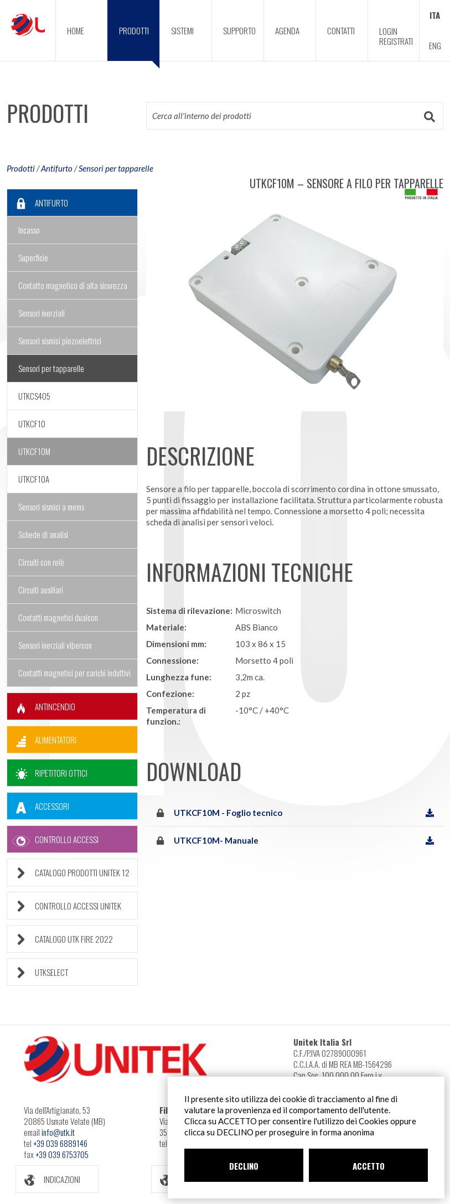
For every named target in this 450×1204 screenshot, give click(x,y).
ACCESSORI (38, 806)
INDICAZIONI (48, 1179)
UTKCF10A (33, 479)
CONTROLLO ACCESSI (53, 839)
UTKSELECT (37, 972)
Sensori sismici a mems (51, 506)
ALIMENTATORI (41, 739)
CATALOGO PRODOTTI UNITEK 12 (68, 872)
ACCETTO (369, 1166)
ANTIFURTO (37, 202)
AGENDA (287, 30)
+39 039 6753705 (62, 1154)
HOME (75, 30)
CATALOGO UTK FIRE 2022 (60, 939)
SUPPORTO (239, 30)
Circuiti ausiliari (40, 589)
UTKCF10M (34, 451)
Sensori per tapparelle (116, 168)
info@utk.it (58, 1132)
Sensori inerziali (41, 313)
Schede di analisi (43, 534)
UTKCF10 (31, 423)
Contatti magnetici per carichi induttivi (74, 672)
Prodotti (21, 168)
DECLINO (243, 1166)
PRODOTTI (139, 42)
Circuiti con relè (41, 562)
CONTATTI (341, 30)
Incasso (29, 230)
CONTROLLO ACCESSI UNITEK (64, 905)
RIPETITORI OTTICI (47, 773)
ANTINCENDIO (41, 706)
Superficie (33, 257)
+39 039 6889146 (60, 1143)
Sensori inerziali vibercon (55, 645)
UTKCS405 (34, 396)
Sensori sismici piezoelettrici (59, 340)
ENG (435, 45)
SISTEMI (182, 30)
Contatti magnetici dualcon (58, 617)
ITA (435, 15)
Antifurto (57, 168)
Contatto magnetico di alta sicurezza (72, 285)
